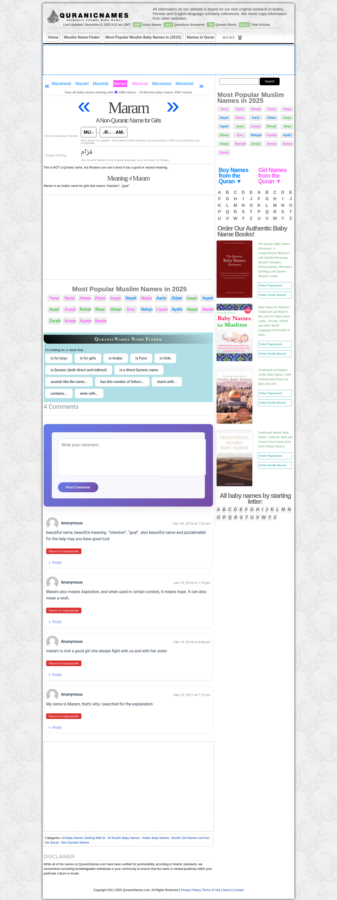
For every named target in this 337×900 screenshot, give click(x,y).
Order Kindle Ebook (272, 294)
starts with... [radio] (167, 382)
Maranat (140, 83)
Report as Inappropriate (63, 551)
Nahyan (147, 309)
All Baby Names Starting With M (83, 836)
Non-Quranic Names (75, 841)
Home (53, 37)
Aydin (177, 309)
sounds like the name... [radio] (69, 382)
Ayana (85, 321)
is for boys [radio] (59, 358)
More (232, 37)
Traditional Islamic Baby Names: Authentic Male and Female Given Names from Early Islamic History (275, 439)
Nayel (131, 298)
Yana (54, 298)
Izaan (192, 298)
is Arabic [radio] (116, 358)
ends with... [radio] (89, 393)
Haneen (208, 309)
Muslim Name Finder (82, 37)
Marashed (161, 83)
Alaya (192, 309)
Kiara (100, 298)
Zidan (177, 298)
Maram (120, 83)
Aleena (85, 298)
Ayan (54, 309)
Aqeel (207, 298)
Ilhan (100, 309)
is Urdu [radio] (165, 358)
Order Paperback (270, 285)
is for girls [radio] (88, 358)
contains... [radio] (59, 393)
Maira (146, 298)
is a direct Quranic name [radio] (139, 370)
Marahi (82, 83)
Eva (130, 309)
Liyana (162, 309)
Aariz (161, 298)
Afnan (116, 309)
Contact (238, 888)
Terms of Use (211, 888)
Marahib (100, 83)
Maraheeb (61, 83)
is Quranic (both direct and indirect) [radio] (79, 370)
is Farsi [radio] (141, 358)
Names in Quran (201, 37)
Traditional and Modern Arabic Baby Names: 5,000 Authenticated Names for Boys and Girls (274, 377)
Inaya (115, 298)
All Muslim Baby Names (123, 836)
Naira (69, 298)
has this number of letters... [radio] (122, 382)
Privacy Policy (190, 888)
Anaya (70, 309)
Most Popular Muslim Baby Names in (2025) (143, 37)
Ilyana (100, 321)
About (227, 888)
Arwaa (70, 321)
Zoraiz (55, 321)
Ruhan (85, 309)
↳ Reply (54, 562)
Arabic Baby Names (155, 836)
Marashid (184, 83)
